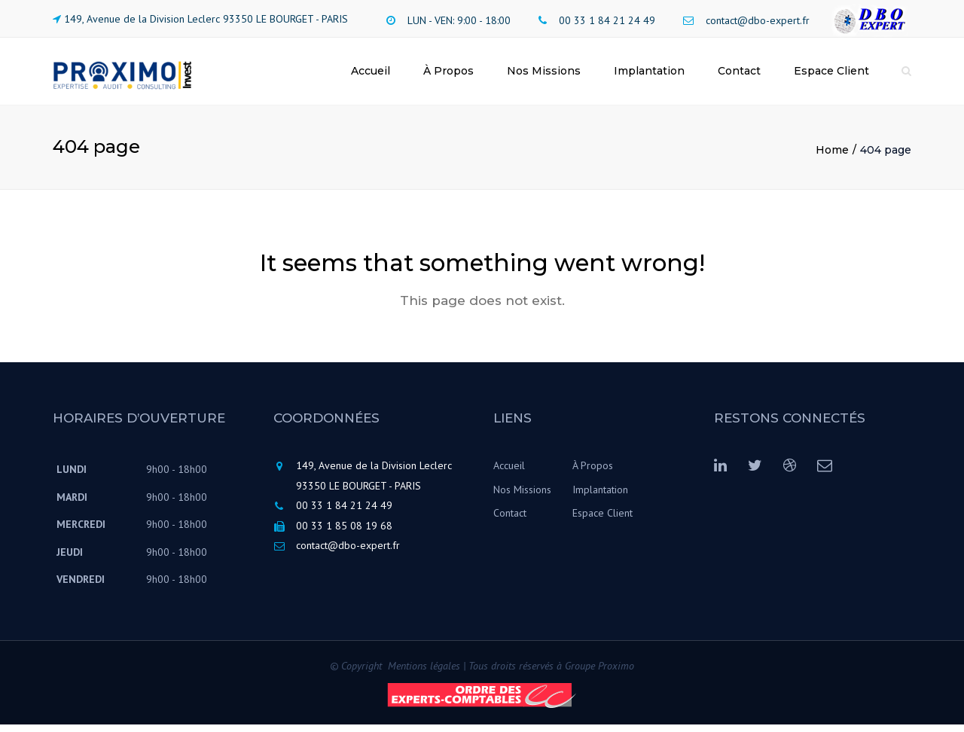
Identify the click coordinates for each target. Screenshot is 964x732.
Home (832, 157)
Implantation (649, 74)
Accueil (370, 74)
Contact (739, 74)
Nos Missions (544, 74)
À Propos (448, 74)
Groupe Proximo (599, 673)
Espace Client (831, 74)
